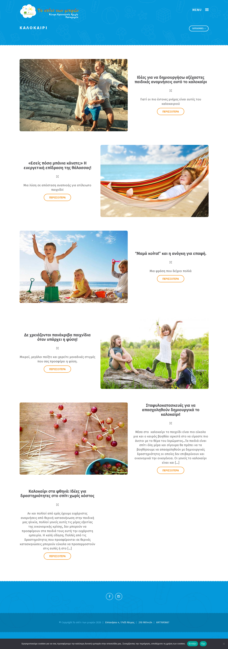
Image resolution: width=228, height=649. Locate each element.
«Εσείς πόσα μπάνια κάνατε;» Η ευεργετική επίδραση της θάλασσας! (57, 166)
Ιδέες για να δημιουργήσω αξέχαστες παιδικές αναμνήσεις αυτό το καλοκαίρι (171, 80)
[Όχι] (223, 643)
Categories (199, 28)
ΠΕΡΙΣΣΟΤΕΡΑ (170, 112)
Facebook (109, 596)
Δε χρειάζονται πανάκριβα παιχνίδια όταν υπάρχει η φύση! (57, 338)
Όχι (203, 643)
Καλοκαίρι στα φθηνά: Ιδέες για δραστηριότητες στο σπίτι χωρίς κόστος (57, 494)
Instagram (118, 596)
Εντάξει (192, 643)
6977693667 (162, 622)
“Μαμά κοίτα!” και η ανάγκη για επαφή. (170, 254)
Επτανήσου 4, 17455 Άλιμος (120, 622)
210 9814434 (146, 622)
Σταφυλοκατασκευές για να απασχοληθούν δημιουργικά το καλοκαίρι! (170, 411)
